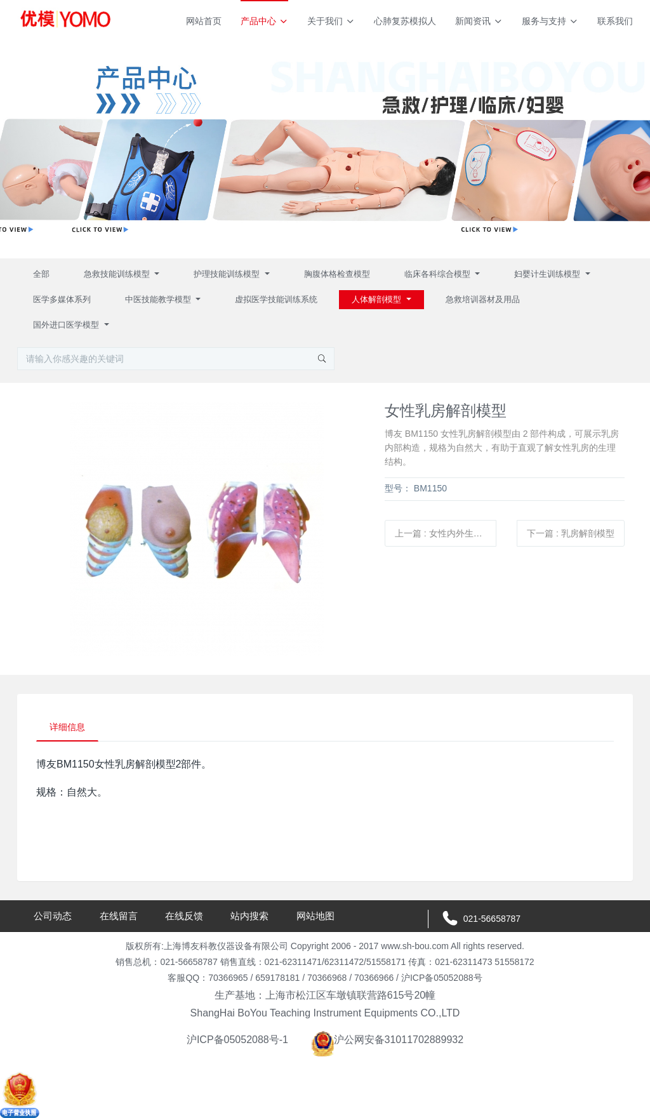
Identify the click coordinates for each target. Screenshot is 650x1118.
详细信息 (67, 727)
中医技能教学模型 (159, 299)
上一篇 (445, 533)
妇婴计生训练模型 (548, 274)
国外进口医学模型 (67, 324)
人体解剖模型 (378, 299)
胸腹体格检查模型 (337, 274)
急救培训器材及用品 (483, 299)
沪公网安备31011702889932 (387, 1039)
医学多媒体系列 (62, 299)
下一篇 (570, 533)
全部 (41, 274)
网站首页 (204, 21)
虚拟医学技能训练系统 (276, 299)
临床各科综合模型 (438, 274)
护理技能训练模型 (228, 274)
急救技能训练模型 (118, 274)
